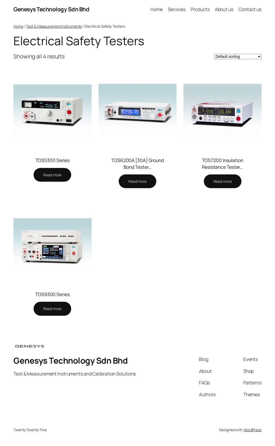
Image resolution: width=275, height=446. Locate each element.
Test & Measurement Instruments (54, 26)
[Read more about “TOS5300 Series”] (52, 175)
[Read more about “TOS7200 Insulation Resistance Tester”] (222, 181)
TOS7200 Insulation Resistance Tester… (222, 163)
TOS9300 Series (52, 294)
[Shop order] (238, 56)
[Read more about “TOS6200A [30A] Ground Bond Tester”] (137, 181)
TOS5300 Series (52, 160)
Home (18, 26)
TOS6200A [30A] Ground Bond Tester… (137, 163)
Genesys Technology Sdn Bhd (51, 9)
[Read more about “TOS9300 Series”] (52, 309)
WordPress (253, 429)
